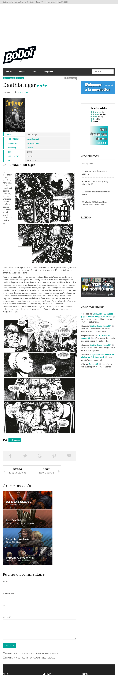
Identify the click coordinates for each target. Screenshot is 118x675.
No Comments (70, 80)
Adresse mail (9, 560)
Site (5, 572)
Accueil (9, 74)
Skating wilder (87, 166)
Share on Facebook (10, 458)
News (35, 75)
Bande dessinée (9, 80)
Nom (5, 548)
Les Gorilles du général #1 (100, 329)
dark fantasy (15, 443)
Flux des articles (11, 656)
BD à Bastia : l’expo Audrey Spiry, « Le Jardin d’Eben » (95, 185)
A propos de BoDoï (90, 651)
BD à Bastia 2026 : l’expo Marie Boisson (94, 175)
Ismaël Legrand (33, 142)
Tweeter (25, 458)
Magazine (48, 75)
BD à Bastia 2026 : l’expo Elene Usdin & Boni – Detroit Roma (94, 206)
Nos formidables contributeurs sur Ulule (99, 660)
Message (7, 584)
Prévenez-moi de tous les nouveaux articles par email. (30, 628)
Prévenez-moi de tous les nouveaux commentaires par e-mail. (33, 624)
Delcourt (30, 150)
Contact (86, 655)
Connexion (7, 654)
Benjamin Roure (22, 95)
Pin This (54, 458)
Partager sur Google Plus (39, 458)
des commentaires (12, 659)
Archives (46, 651)
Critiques (21, 75)
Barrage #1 (93, 367)
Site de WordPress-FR (11, 662)
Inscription (7, 651)
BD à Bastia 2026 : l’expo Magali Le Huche (96, 195)
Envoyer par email (69, 458)
